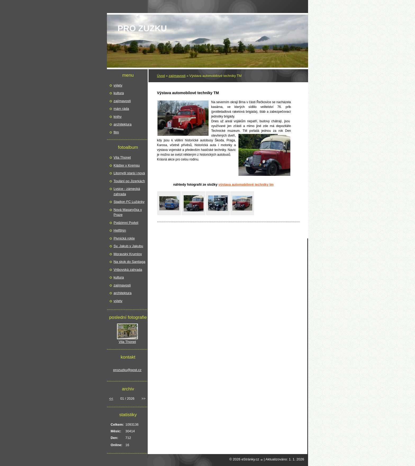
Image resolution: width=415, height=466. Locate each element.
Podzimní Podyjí (126, 223)
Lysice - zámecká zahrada (127, 191)
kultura (119, 93)
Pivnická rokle (124, 238)
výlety (118, 85)
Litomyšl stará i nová (129, 173)
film (116, 132)
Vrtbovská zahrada (128, 270)
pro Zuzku (142, 28)
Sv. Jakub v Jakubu (128, 246)
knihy (117, 117)
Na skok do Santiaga (129, 262)
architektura (123, 124)
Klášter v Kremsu (127, 165)
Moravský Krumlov (128, 254)
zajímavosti (177, 76)
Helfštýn (120, 230)
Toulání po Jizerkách (129, 181)
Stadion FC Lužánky (129, 202)
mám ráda (121, 109)
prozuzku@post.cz (127, 370)
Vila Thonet (122, 157)
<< (111, 398)
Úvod (161, 76)
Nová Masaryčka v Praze (128, 212)
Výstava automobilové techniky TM (245, 184)
